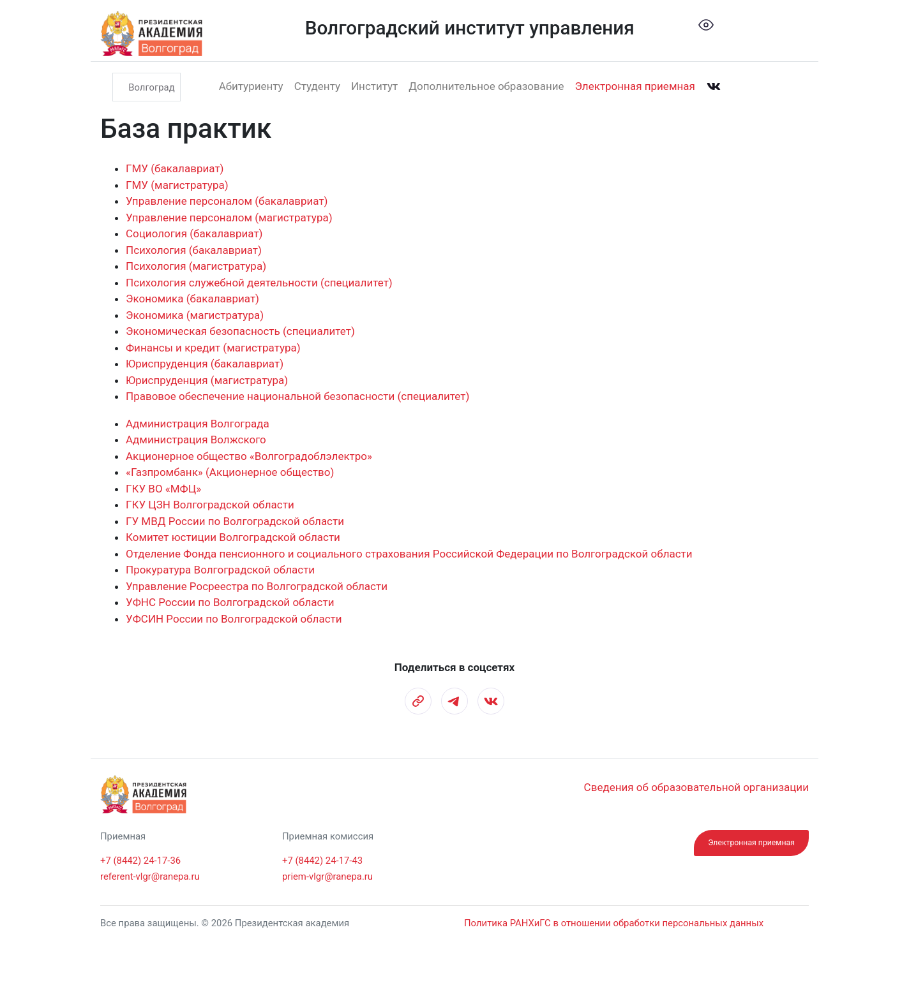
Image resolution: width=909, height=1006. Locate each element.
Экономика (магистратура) (195, 315)
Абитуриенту (251, 86)
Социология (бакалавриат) (194, 233)
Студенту (317, 86)
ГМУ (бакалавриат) (174, 168)
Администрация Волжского (196, 439)
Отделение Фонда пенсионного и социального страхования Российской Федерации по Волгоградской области (409, 553)
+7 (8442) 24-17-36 (140, 860)
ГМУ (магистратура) (177, 185)
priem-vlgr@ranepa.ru (327, 876)
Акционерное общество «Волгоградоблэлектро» (249, 456)
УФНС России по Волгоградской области (230, 602)
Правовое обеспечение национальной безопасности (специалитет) (297, 396)
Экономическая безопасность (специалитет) (240, 331)
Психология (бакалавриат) (194, 250)
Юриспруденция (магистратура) (207, 380)
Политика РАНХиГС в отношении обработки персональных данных (613, 923)
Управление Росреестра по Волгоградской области (256, 586)
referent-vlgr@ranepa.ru (150, 876)
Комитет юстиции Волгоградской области (233, 537)
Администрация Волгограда (197, 423)
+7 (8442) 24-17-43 (322, 860)
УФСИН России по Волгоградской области (234, 618)
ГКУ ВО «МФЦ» (163, 488)
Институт (374, 86)
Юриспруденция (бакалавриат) (204, 363)
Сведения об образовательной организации (696, 787)
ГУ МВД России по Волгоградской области (235, 521)
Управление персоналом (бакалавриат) (227, 201)
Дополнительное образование (486, 86)
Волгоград (151, 86)
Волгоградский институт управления (470, 28)
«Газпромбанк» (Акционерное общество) (230, 472)
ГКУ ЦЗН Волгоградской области (210, 504)
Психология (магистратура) (196, 266)
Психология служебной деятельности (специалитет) (259, 282)
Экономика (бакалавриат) (192, 298)
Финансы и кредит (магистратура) (213, 347)
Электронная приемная (635, 86)
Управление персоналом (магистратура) (229, 217)
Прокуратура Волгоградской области (220, 569)
